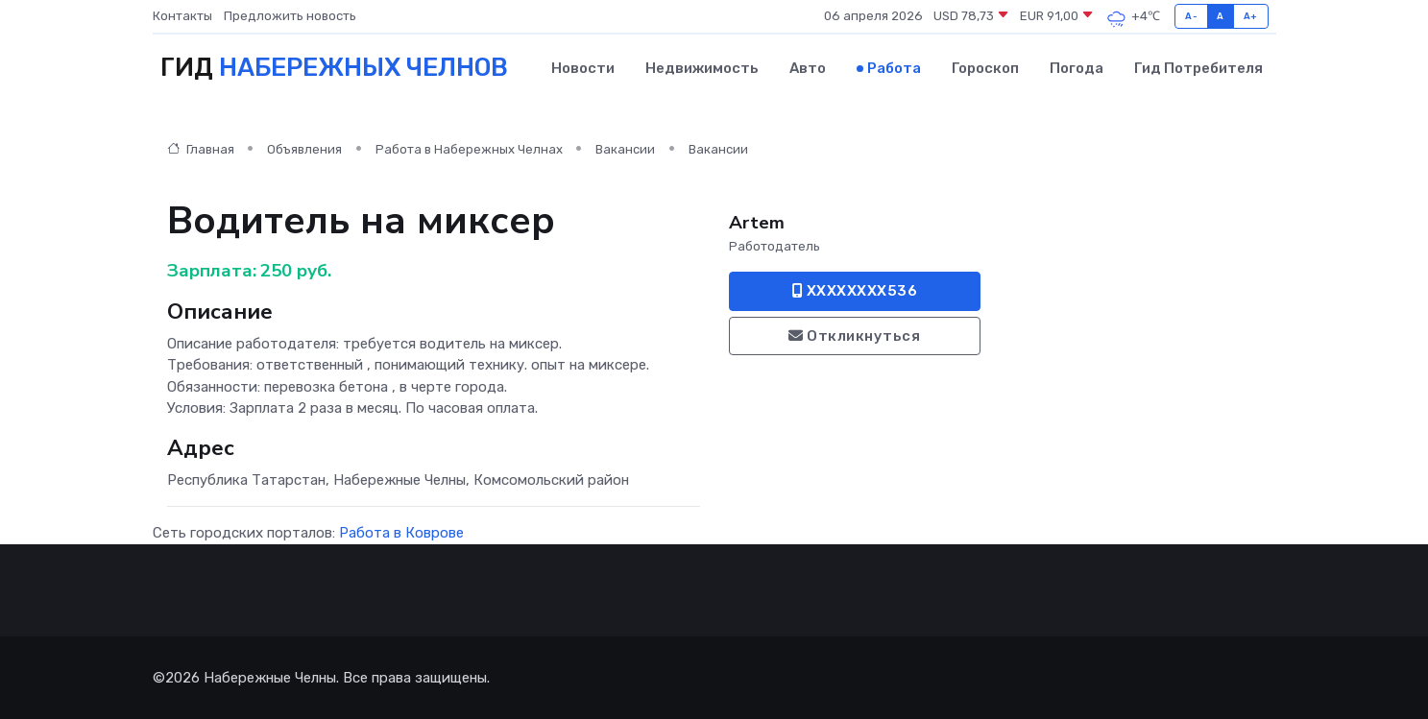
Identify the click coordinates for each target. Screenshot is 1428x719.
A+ (1251, 16)
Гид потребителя (1198, 68)
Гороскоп (985, 68)
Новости (583, 68)
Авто (807, 68)
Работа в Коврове (401, 532)
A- (1191, 16)
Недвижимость (702, 68)
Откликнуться (854, 336)
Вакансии (625, 149)
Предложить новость (290, 16)
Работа (894, 68)
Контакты (182, 16)
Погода (1076, 68)
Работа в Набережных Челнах (469, 149)
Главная (200, 149)
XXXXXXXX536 (855, 291)
